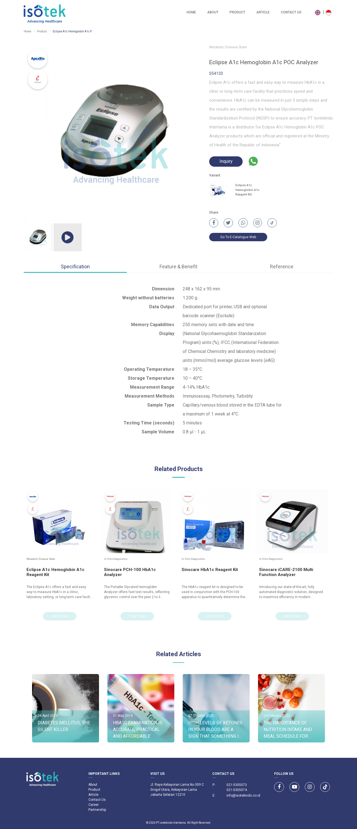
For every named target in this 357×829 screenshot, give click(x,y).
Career (93, 805)
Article (263, 12)
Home (191, 12)
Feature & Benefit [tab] (178, 266)
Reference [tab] (281, 266)
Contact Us (291, 12)
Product (237, 12)
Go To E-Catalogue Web (238, 238)
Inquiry (226, 161)
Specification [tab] (75, 266)
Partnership (97, 810)
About (212, 12)
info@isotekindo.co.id (243, 795)
